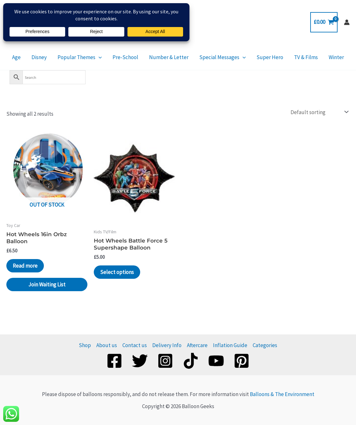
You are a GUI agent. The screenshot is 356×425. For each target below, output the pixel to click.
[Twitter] (140, 361)
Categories (265, 345)
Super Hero (262, 57)
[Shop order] (319, 112)
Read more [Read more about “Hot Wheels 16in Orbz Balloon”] (25, 265)
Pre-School (129, 57)
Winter (321, 57)
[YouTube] (216, 361)
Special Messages (218, 57)
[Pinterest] (242, 361)
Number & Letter (168, 57)
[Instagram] (165, 361)
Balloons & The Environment (282, 394)
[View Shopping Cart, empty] (324, 22)
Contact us (134, 345)
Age (31, 57)
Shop (85, 345)
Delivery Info (166, 345)
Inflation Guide (230, 345)
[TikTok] (191, 361)
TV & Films (294, 57)
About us (106, 345)
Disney (50, 57)
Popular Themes (87, 57)
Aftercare (197, 345)
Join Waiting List (46, 284)
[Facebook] (114, 361)
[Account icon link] (347, 22)
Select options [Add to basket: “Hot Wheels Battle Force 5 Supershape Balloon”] (117, 272)
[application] (106, 57)
